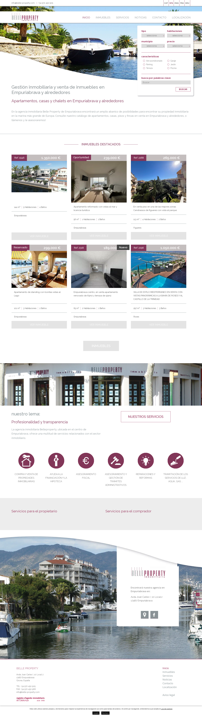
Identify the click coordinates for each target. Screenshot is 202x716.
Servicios (122, 17)
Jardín (171, 64)
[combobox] (153, 35)
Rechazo (105, 713)
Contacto (159, 17)
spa (171, 3)
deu (187, 3)
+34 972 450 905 (45, 3)
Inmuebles (103, 17)
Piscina (171, 68)
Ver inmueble (39, 236)
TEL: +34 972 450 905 (25, 686)
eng (177, 3)
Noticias (141, 17)
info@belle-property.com (23, 3)
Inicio (86, 17)
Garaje (171, 61)
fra (182, 3)
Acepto (96, 713)
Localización (181, 17)
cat (166, 3)
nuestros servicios (145, 417)
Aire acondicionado (152, 61)
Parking (148, 64)
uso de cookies (166, 709)
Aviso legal (169, 695)
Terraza (148, 68)
